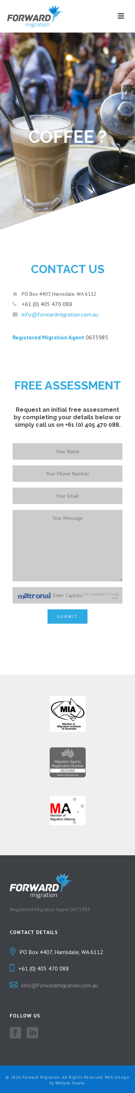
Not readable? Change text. (101, 596)
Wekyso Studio (70, 1082)
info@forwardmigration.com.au (60, 314)
